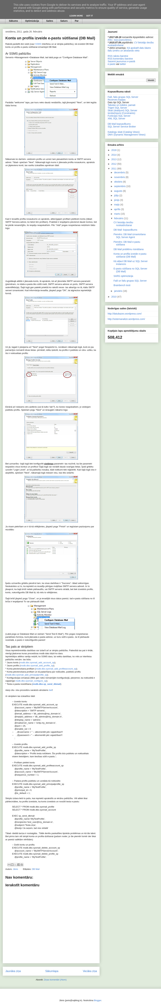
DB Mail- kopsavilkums (125, 229)
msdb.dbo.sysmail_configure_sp (30, 681)
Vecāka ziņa (90, 971)
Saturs (64, 20)
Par (77, 20)
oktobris (118, 181)
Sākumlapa (51, 971)
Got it (89, 15)
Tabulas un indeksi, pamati (121, 105)
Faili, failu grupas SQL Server (123, 97)
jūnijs (117, 200)
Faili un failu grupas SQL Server (130, 280)
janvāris (118, 291)
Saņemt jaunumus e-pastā (121, 61)
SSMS (38, 44)
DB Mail (36, 869)
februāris (119, 218)
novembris (119, 177)
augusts (118, 191)
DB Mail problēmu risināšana (129, 249)
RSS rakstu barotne (118, 56)
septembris (120, 186)
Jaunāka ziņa (13, 971)
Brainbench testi (122, 285)
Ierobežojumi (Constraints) (121, 113)
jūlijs (116, 195)
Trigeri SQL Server (117, 107)
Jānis (16, 869)
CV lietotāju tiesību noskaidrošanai (123, 224)
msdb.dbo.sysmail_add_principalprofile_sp (26, 675)
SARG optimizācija (123, 276)
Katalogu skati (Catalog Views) (124, 132)
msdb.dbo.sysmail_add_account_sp (37, 662)
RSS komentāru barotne (120, 58)
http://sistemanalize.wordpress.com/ (126, 319)
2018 (114, 150)
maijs (117, 204)
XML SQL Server (116, 118)
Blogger (97, 1000)
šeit (50, 690)
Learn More (76, 15)
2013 (114, 159)
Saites (49, 20)
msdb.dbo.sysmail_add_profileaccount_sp (56, 668)
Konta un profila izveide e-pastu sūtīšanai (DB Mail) (130, 255)
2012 (114, 164)
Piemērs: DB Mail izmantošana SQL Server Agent (130, 236)
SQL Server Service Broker (122, 126)
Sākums (13, 20)
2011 (114, 168)
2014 (114, 154)
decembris (119, 172)
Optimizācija (32, 20)
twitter (123, 64)
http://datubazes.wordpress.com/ (125, 313)
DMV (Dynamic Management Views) (126, 134)
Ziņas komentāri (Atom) (55, 979)
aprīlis (117, 209)
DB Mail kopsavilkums (119, 124)
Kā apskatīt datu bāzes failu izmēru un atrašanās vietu (129, 49)
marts (117, 213)
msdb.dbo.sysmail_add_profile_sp (36, 665)
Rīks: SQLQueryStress (119, 39)
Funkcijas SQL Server (119, 115)
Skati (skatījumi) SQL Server (122, 110)
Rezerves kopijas (117, 99)
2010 (114, 296)
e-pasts (111, 64)
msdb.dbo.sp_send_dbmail (47, 684)
